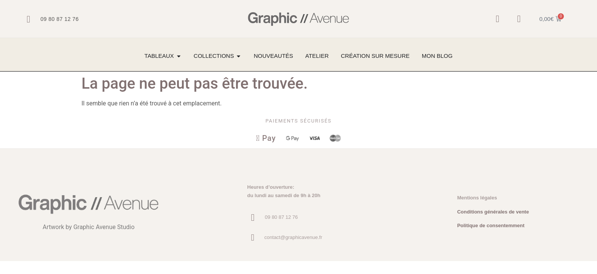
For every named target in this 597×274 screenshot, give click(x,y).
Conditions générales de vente (493, 212)
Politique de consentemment (491, 226)
